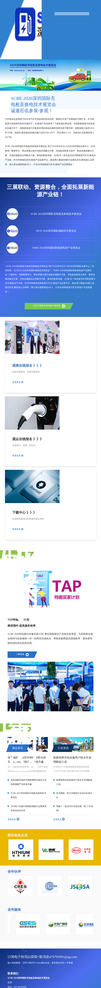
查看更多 (17, 382)
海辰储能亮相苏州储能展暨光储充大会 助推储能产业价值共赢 (29, 782)
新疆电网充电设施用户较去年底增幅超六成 (74, 782)
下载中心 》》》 (24, 512)
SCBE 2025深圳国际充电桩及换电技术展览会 (28, 795)
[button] (50, 88)
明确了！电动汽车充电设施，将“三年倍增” (74, 808)
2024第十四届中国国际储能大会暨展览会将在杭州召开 (29, 808)
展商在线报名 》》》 (27, 365)
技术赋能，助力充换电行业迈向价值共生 (74, 795)
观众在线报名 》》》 (27, 439)
